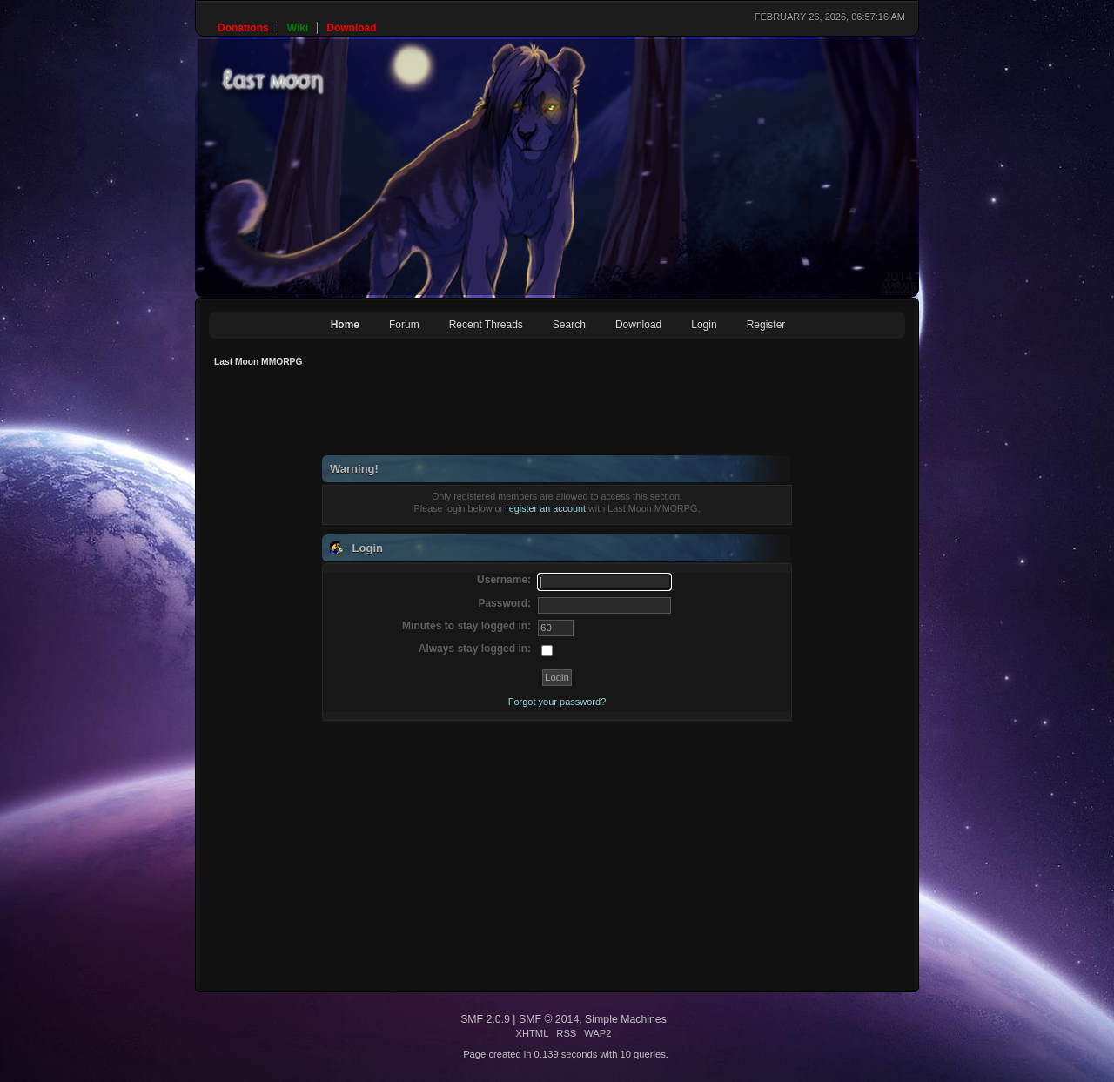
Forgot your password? (557, 701)
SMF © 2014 (549, 1019)
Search (569, 325)
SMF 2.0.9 (485, 1019)
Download (638, 325)
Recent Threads (486, 325)
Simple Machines (626, 1019)
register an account (546, 508)
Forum (404, 325)
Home (345, 325)
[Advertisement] (525, 416)
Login (703, 325)
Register (766, 325)
